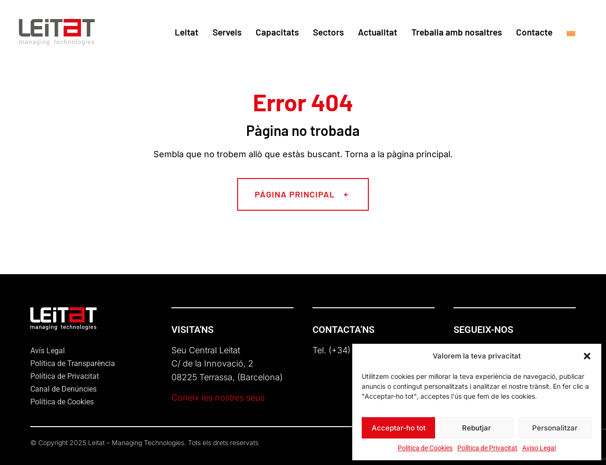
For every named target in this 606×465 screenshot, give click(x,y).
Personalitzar (555, 427)
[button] (587, 356)
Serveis (227, 32)
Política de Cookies (425, 448)
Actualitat (377, 32)
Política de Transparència (72, 363)
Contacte (534, 32)
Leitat (186, 32)
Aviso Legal (539, 448)
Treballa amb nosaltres (456, 32)
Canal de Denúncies (63, 389)
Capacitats (277, 32)
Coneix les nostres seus (218, 397)
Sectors (328, 32)
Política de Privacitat (487, 448)
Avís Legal (47, 350)
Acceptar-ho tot (399, 427)
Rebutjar (476, 427)
